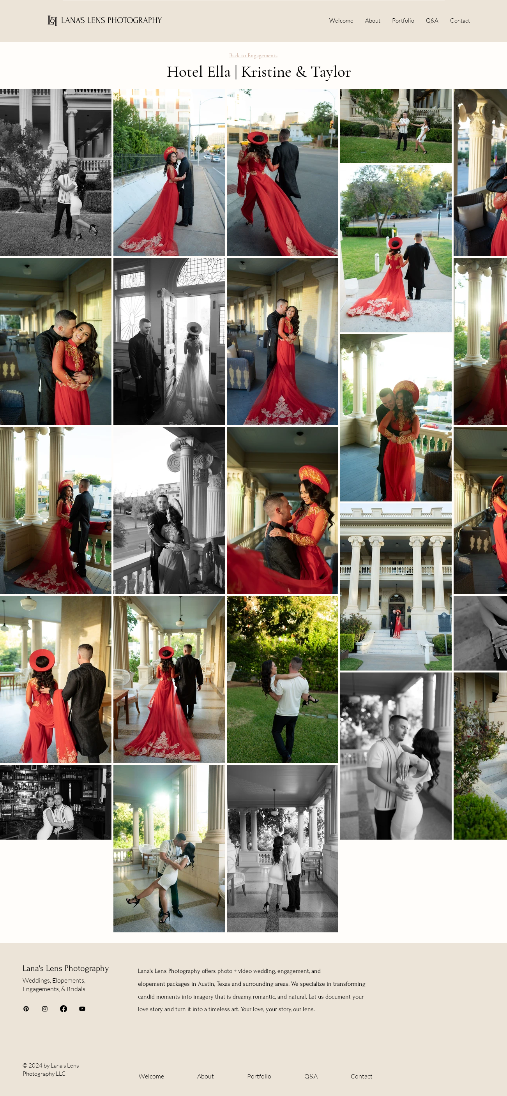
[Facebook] (63, 1008)
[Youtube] (82, 1008)
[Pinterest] (26, 1008)
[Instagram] (44, 1008)
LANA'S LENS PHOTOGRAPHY (111, 20)
